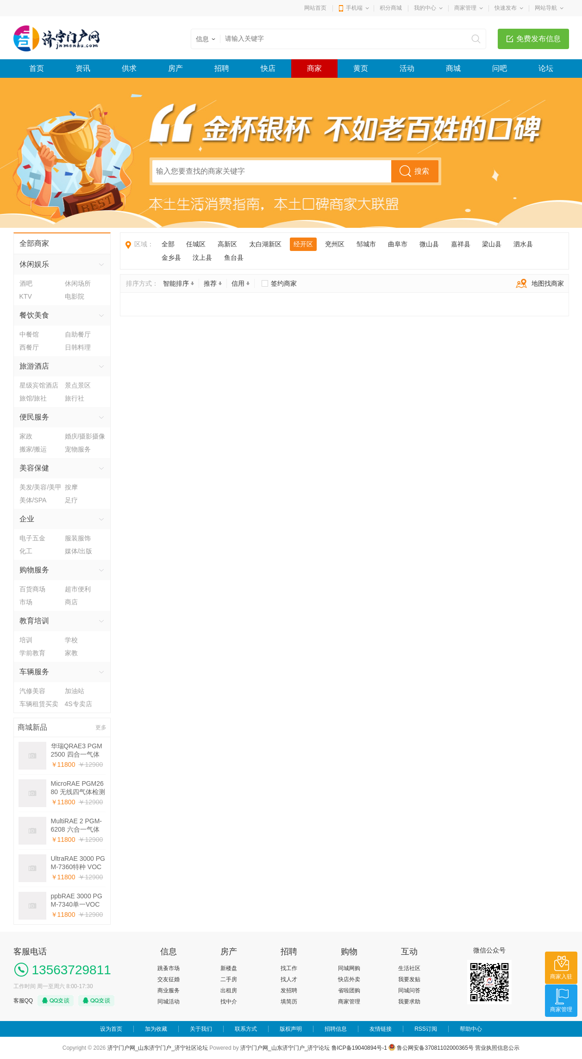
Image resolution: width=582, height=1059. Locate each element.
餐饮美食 (34, 315)
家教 (71, 653)
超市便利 (78, 589)
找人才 (289, 979)
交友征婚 (168, 979)
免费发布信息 (538, 39)
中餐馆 (29, 334)
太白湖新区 (265, 244)
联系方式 (246, 1029)
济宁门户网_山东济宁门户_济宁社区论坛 (157, 1048)
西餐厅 (29, 347)
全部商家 (34, 243)
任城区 (196, 244)
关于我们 (201, 1029)
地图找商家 (537, 283)
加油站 (74, 691)
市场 (25, 602)
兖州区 (334, 244)
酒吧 (25, 283)
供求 (129, 68)
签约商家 (284, 283)
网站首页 (315, 8)
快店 (268, 68)
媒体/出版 (79, 551)
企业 (26, 519)
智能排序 (178, 283)
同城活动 (168, 1001)
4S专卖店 (78, 704)
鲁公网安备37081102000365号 (431, 1048)
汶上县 (202, 257)
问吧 (499, 68)
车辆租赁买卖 (38, 704)
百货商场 (32, 589)
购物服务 (34, 570)
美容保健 (34, 468)
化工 (25, 551)
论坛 (545, 68)
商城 (453, 68)
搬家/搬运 (33, 449)
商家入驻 (561, 976)
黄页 (360, 68)
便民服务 (34, 417)
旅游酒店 (34, 366)
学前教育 (32, 653)
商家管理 (465, 8)
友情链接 (380, 1029)
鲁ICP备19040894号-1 (359, 1048)
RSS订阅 (425, 1029)
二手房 (228, 979)
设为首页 (111, 1029)
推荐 (213, 283)
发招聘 (289, 990)
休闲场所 (78, 283)
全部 (168, 244)
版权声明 (291, 1029)
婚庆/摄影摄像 (85, 436)
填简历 (289, 1001)
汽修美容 (32, 691)
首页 (36, 68)
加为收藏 (156, 1029)
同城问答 (409, 990)
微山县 (429, 244)
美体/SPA (33, 500)
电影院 (74, 296)
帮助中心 (471, 1029)
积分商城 (391, 8)
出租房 (228, 990)
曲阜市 (397, 244)
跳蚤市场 (168, 968)
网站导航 (546, 8)
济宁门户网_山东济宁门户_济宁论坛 (285, 1048)
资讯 (82, 68)
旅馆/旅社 (33, 398)
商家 (314, 68)
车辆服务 (34, 672)
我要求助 (409, 1001)
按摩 (71, 487)
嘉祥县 (460, 244)
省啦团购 (349, 990)
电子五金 (32, 538)
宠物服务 (78, 449)
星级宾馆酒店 (38, 385)
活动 (407, 68)
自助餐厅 (78, 334)
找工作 (289, 968)
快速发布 (505, 8)
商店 (71, 602)
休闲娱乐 (34, 264)
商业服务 (168, 990)
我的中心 (425, 8)
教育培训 (34, 621)
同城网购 (349, 968)
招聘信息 (336, 1029)
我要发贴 (409, 979)
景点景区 (78, 385)
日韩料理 (78, 347)
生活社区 (409, 968)
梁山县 (491, 244)
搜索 (421, 171)
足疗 (71, 500)
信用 (241, 283)
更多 (100, 727)
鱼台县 (234, 257)
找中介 (228, 1001)
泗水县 (523, 244)
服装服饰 (78, 538)
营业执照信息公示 (497, 1048)
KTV (25, 296)
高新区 (227, 244)
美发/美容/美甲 (40, 487)
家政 (25, 436)
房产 (175, 68)
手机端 (354, 8)
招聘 (221, 68)
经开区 (303, 244)
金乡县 (171, 257)
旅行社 (74, 398)
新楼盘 (228, 968)
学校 (71, 640)
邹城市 (366, 244)
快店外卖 (349, 979)
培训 (25, 640)
